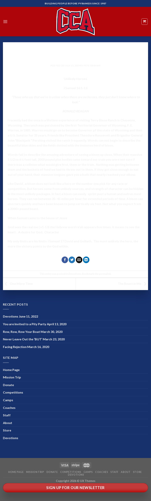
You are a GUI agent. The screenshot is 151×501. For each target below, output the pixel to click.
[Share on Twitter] (72, 259)
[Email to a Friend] (79, 259)
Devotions (75, 48)
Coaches (9, 407)
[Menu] (5, 21)
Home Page (11, 370)
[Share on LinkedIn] (86, 259)
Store (7, 430)
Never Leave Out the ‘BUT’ (22, 339)
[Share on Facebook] (65, 259)
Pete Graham (92, 65)
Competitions (13, 392)
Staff (7, 415)
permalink (105, 273)
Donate (8, 385)
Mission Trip (12, 377)
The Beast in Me (133, 283)
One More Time (18, 283)
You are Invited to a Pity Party (24, 324)
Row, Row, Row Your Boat (21, 331)
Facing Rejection (15, 347)
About (7, 423)
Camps (8, 400)
